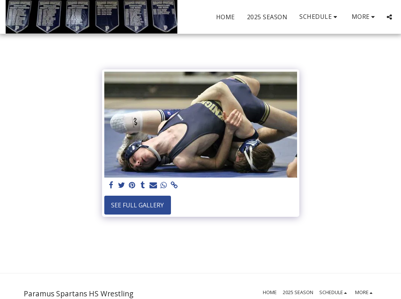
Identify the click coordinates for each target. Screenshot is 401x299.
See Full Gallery (137, 205)
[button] (319, 17)
